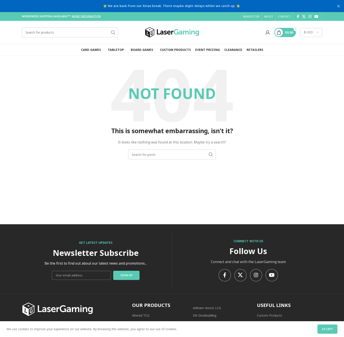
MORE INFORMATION (86, 16)
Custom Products (269, 316)
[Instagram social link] (310, 16)
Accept (327, 329)
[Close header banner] (338, 6)
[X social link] (304, 16)
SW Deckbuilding (204, 316)
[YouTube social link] (316, 16)
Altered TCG (140, 316)
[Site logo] (172, 32)
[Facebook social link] (298, 16)
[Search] (70, 32)
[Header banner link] (165, 6)
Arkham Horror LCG (207, 309)
